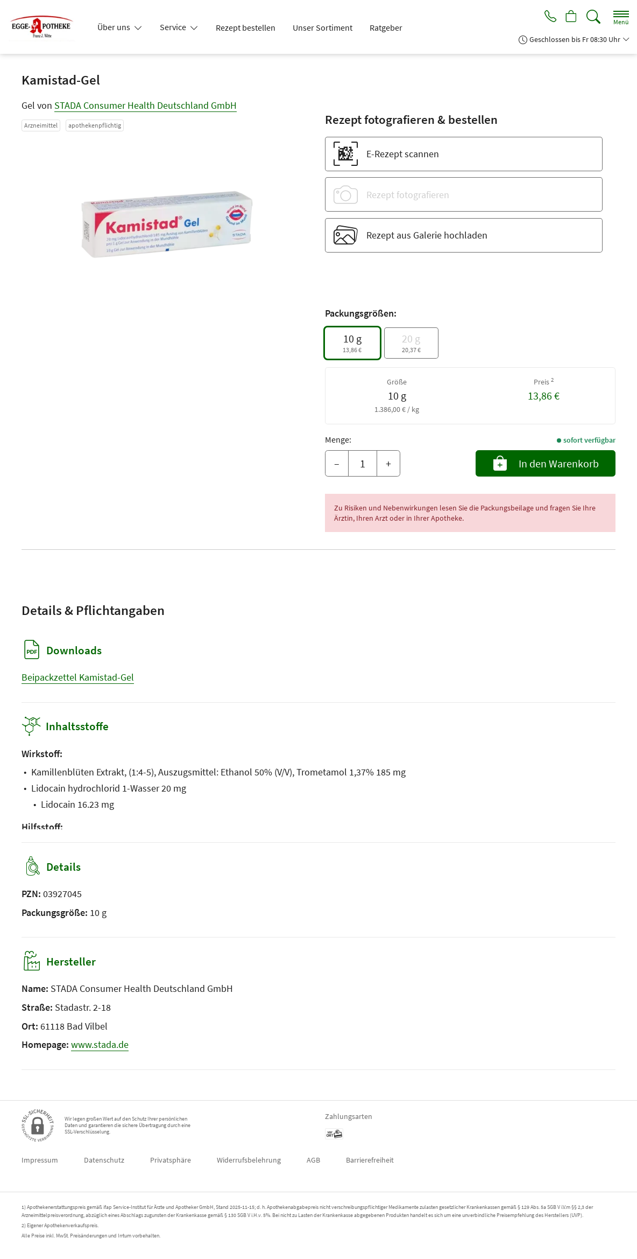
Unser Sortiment (322, 27)
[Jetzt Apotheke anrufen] (546, 17)
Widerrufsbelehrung (249, 1160)
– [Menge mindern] (336, 463)
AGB (313, 1160)
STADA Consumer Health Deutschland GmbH (145, 105)
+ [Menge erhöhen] (388, 463)
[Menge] (362, 463)
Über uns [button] (114, 27)
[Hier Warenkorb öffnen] (570, 17)
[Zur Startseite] (46, 26)
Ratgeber (386, 27)
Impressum (40, 1160)
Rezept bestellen (245, 27)
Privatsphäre (170, 1160)
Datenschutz (104, 1160)
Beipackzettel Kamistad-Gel (78, 677)
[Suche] (593, 17)
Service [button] (174, 27)
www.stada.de (100, 1044)
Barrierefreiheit (370, 1160)
